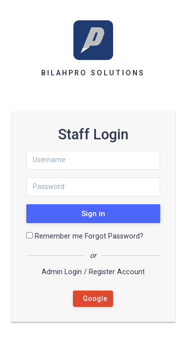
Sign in (93, 213)
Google (93, 299)
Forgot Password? (114, 236)
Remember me (54, 236)
